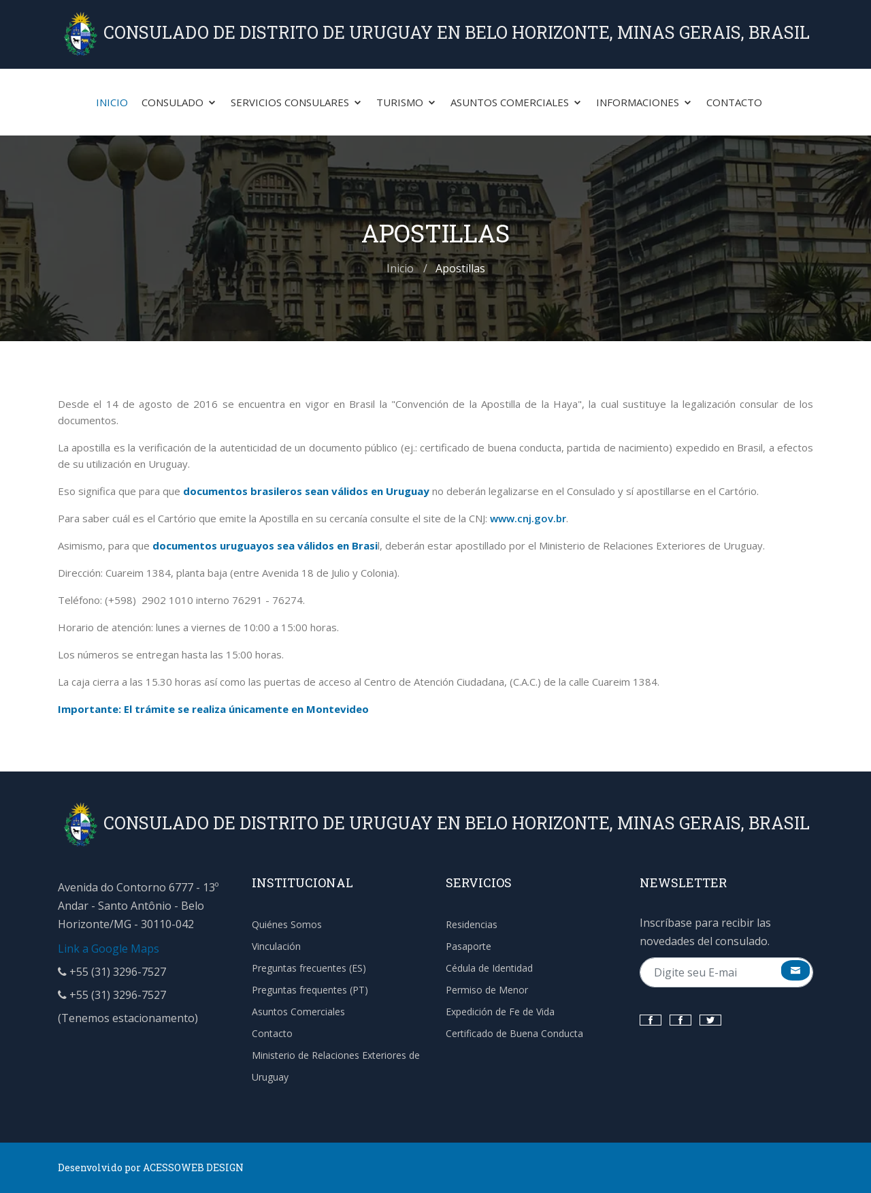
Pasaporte (468, 946)
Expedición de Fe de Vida (500, 1011)
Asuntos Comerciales (516, 102)
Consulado (179, 102)
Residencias (471, 924)
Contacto (734, 102)
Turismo (406, 102)
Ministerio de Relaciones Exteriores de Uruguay (336, 1066)
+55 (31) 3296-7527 (112, 971)
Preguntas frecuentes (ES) (309, 967)
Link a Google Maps (108, 948)
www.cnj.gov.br (528, 518)
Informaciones (644, 102)
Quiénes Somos (287, 924)
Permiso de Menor (487, 989)
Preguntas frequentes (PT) (310, 989)
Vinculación (276, 946)
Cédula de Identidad (489, 967)
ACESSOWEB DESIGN (193, 1167)
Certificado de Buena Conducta (514, 1033)
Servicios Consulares (297, 102)
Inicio (112, 102)
